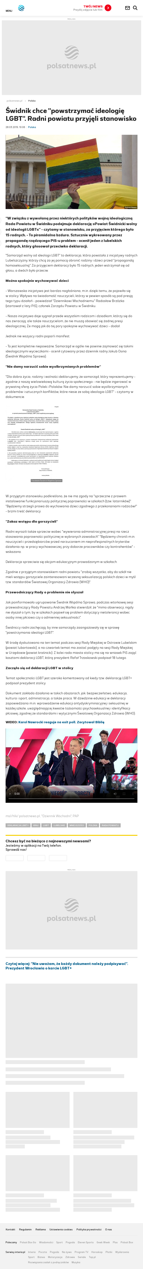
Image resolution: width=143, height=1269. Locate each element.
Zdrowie (70, 1257)
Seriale (82, 1257)
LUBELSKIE (59, 825)
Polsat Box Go (28, 1242)
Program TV (81, 1252)
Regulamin (25, 1229)
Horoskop (97, 1252)
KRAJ (36, 825)
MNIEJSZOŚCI (77, 825)
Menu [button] (9, 10)
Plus (115, 1242)
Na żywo (67, 1252)
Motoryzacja (55, 1257)
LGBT (46, 825)
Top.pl (92, 1257)
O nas (108, 1229)
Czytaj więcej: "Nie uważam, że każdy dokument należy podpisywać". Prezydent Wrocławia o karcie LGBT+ (67, 966)
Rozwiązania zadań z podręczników (48, 1262)
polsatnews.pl (14, 101)
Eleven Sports (86, 1242)
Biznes (41, 1257)
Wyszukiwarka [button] (135, 8)
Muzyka (76, 1262)
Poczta (43, 1252)
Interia (32, 1252)
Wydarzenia (122, 1252)
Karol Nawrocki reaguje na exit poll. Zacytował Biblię (61, 722)
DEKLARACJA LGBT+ (18, 825)
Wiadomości (46, 1242)
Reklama (40, 1229)
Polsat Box (127, 1242)
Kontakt (10, 1229)
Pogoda (70, 1242)
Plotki (109, 1252)
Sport (59, 1242)
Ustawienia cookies (61, 1229)
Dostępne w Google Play (23, 857)
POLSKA (93, 825)
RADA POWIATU (110, 825)
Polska (32, 101)
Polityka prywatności (88, 1229)
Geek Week (103, 1242)
